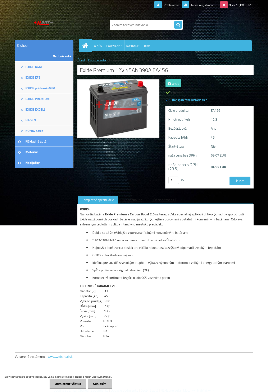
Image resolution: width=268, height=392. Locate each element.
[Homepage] (87, 45)
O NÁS (98, 45)
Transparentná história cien (186, 100)
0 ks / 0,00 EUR (240, 5)
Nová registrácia (202, 5)
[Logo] (43, 24)
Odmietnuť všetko (68, 383)
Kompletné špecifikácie (98, 199)
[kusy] (173, 180)
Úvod (81, 60)
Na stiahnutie (132, 199)
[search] (178, 25)
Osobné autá (97, 60)
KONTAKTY (133, 45)
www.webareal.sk (60, 356)
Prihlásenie (171, 5)
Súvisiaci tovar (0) (163, 199)
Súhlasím (99, 383)
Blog (147, 45)
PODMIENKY (114, 45)
